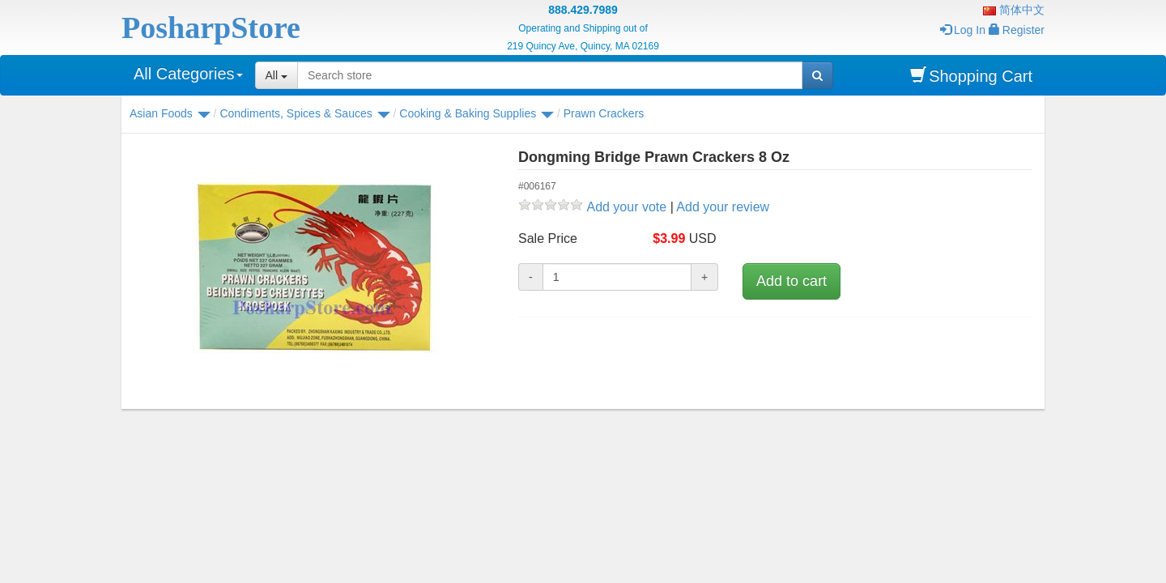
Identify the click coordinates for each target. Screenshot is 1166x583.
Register (1017, 29)
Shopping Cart (971, 75)
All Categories (188, 74)
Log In (962, 29)
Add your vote (626, 207)
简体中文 (1014, 9)
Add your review (722, 207)
